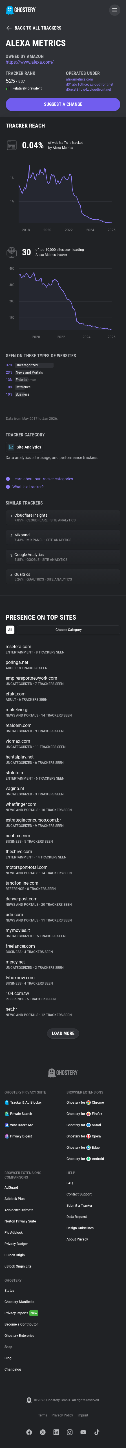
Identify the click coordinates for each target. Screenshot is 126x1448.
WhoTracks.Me (19, 1125)
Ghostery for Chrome (85, 1102)
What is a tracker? (25, 487)
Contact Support (79, 1194)
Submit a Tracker (79, 1206)
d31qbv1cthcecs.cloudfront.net (89, 84)
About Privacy (77, 1239)
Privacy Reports (21, 1313)
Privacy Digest (18, 1136)
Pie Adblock (14, 1233)
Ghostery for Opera (84, 1136)
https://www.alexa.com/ (30, 62)
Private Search (18, 1114)
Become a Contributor (21, 1324)
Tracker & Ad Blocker (23, 1102)
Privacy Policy (62, 1415)
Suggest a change (63, 104)
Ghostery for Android (85, 1159)
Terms (42, 1415)
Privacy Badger (16, 1244)
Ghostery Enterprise (19, 1336)
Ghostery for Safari (84, 1125)
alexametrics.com (79, 79)
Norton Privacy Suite (20, 1221)
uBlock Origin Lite (18, 1266)
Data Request (77, 1217)
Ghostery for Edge (83, 1147)
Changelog (13, 1369)
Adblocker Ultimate (19, 1210)
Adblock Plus (15, 1199)
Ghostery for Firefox (84, 1114)
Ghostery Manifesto (19, 1302)
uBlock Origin (15, 1255)
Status (9, 1291)
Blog (8, 1358)
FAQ (70, 1183)
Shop (8, 1347)
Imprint (83, 1415)
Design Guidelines (80, 1228)
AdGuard (11, 1188)
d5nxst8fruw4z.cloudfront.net (88, 90)
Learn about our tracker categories (39, 479)
